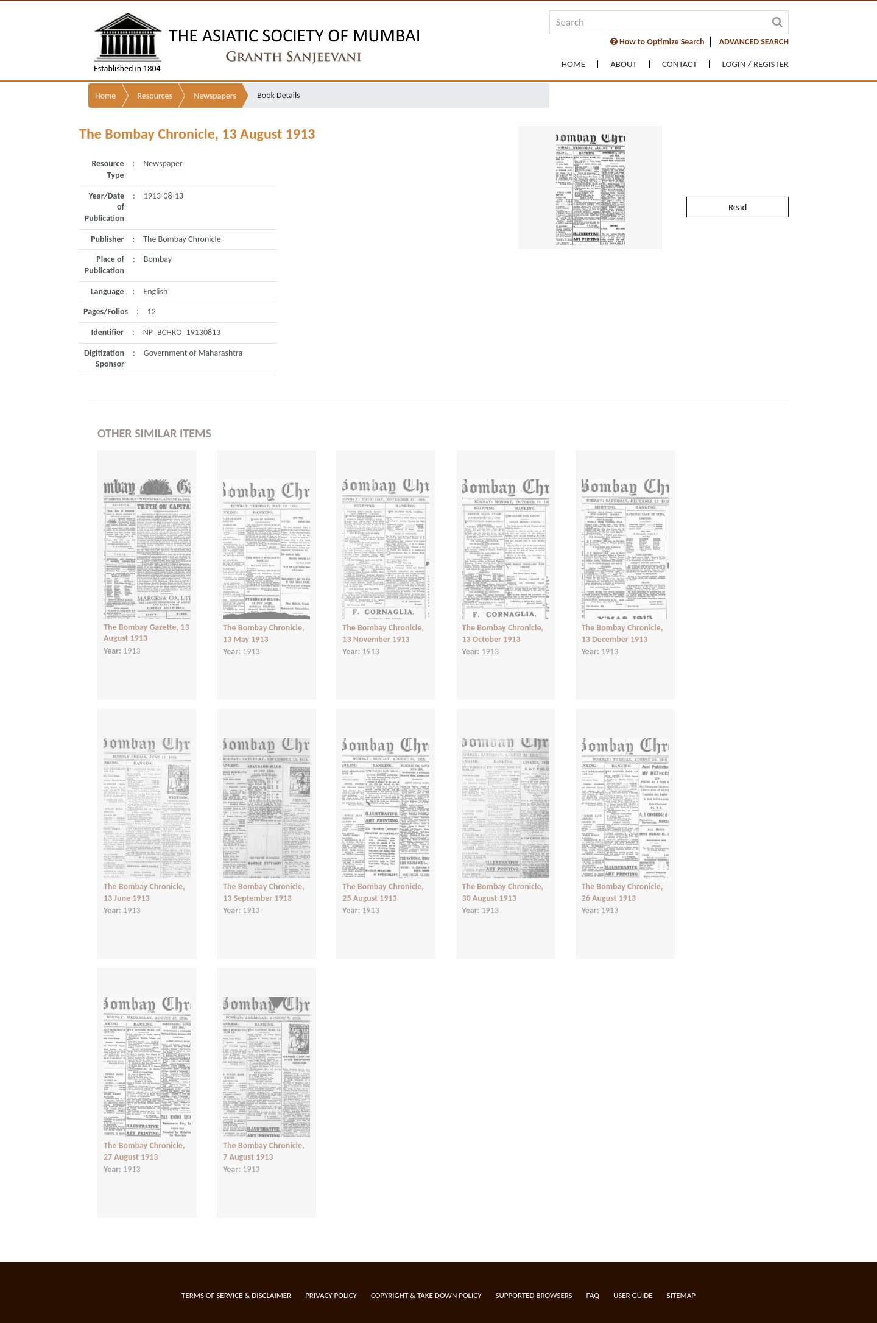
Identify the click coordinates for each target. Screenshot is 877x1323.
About (623, 64)
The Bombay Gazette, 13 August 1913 (146, 622)
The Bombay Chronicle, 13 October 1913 (503, 624)
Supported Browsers (534, 1295)
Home (573, 64)
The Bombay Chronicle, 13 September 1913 (264, 883)
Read (737, 184)
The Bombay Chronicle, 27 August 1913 (144, 1141)
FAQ (592, 1295)
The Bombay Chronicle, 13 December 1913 (622, 624)
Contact (679, 64)
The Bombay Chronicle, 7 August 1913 (264, 1141)
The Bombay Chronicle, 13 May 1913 (264, 624)
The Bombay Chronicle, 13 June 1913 (144, 883)
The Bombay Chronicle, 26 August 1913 (622, 883)
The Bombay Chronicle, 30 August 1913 (503, 883)
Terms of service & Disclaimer (236, 1295)
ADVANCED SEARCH (754, 42)
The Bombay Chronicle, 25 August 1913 (383, 883)
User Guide (633, 1295)
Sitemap (681, 1295)
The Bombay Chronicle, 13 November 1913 (383, 624)
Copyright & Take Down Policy (426, 1295)
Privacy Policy (331, 1295)
